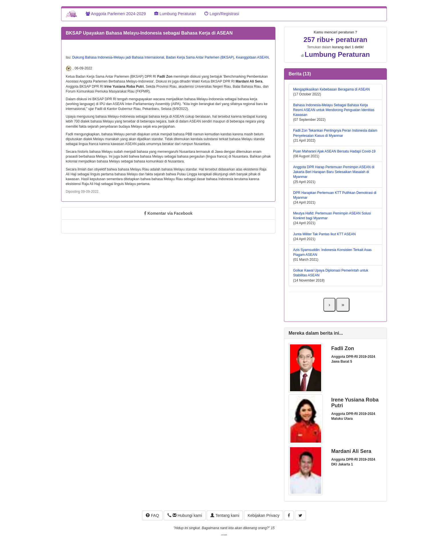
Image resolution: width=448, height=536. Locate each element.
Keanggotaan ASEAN (252, 57)
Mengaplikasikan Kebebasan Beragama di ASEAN (331, 89)
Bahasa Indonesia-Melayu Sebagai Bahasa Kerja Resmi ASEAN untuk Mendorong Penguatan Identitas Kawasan (333, 110)
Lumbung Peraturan (175, 13)
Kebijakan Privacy (263, 515)
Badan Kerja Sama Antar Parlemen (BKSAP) (200, 57)
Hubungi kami (184, 515)
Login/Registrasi (221, 13)
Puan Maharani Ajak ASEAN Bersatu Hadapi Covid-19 (334, 151)
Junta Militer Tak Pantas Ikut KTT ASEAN (324, 234)
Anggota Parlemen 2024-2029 (116, 13)
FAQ (152, 515)
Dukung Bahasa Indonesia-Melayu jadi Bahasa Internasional (118, 57)
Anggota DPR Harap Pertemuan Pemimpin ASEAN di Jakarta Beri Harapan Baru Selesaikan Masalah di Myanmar (333, 172)
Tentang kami (224, 515)
